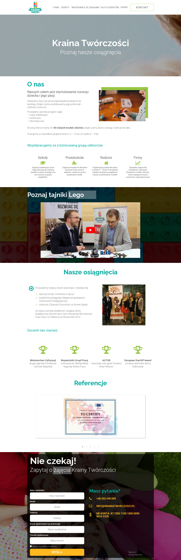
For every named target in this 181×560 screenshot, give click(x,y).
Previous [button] (4, 412)
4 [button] (94, 446)
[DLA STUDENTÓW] (109, 7)
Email (32, 502)
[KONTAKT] (142, 7)
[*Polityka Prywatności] (141, 554)
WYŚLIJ (57, 552)
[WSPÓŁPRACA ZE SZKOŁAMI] (85, 7)
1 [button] (82, 446)
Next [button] (176, 412)
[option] (90, 412)
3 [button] (90, 446)
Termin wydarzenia (39, 535)
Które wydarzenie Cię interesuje (45, 524)
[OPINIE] (124, 7)
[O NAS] (56, 7)
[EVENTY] (65, 7)
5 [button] (98, 446)
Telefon (33, 513)
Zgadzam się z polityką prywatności (44, 546)
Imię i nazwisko (37, 490)
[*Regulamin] (141, 552)
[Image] (35, 7)
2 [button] (86, 446)
